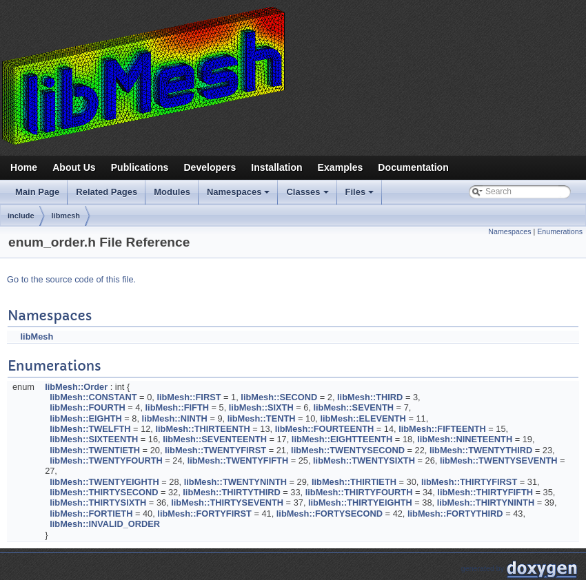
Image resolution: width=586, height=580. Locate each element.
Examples (340, 167)
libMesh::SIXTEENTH (94, 439)
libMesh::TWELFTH (90, 429)
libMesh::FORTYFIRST (204, 513)
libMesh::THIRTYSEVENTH (227, 502)
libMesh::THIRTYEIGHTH (360, 502)
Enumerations (560, 231)
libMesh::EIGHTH (86, 418)
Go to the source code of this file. (71, 279)
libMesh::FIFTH (177, 407)
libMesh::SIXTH (261, 407)
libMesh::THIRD (370, 397)
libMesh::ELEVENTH (362, 418)
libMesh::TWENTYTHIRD (481, 450)
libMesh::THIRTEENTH (202, 429)
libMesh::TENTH (262, 418)
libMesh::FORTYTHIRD (455, 513)
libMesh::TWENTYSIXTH (364, 460)
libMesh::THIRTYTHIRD (231, 492)
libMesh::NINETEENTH (464, 439)
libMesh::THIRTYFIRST (469, 482)
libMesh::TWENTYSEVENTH (499, 460)
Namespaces (239, 196)
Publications (140, 167)
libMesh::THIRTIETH (354, 482)
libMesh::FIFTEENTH (442, 429)
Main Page (37, 192)
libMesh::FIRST (188, 397)
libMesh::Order (76, 387)
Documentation (413, 167)
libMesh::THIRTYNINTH (485, 502)
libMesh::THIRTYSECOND (104, 492)
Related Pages (106, 192)
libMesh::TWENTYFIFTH (238, 460)
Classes (308, 196)
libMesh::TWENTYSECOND (348, 450)
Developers (209, 167)
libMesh (37, 336)
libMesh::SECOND (279, 397)
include (21, 215)
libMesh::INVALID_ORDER (105, 524)
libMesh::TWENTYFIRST (215, 450)
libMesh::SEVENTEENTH (215, 439)
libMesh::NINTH (175, 418)
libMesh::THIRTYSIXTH (98, 502)
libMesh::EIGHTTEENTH (342, 439)
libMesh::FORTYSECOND (329, 513)
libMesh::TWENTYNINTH (235, 482)
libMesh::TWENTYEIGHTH (104, 482)
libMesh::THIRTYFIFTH (485, 492)
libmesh (66, 215)
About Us (74, 167)
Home (23, 167)
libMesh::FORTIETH (91, 513)
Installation (276, 167)
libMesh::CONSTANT (93, 397)
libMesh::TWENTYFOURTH (106, 460)
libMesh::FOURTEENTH (324, 429)
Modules (172, 192)
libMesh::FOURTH (87, 407)
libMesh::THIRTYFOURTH (359, 492)
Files (360, 196)
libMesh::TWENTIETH (95, 450)
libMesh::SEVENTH (353, 407)
